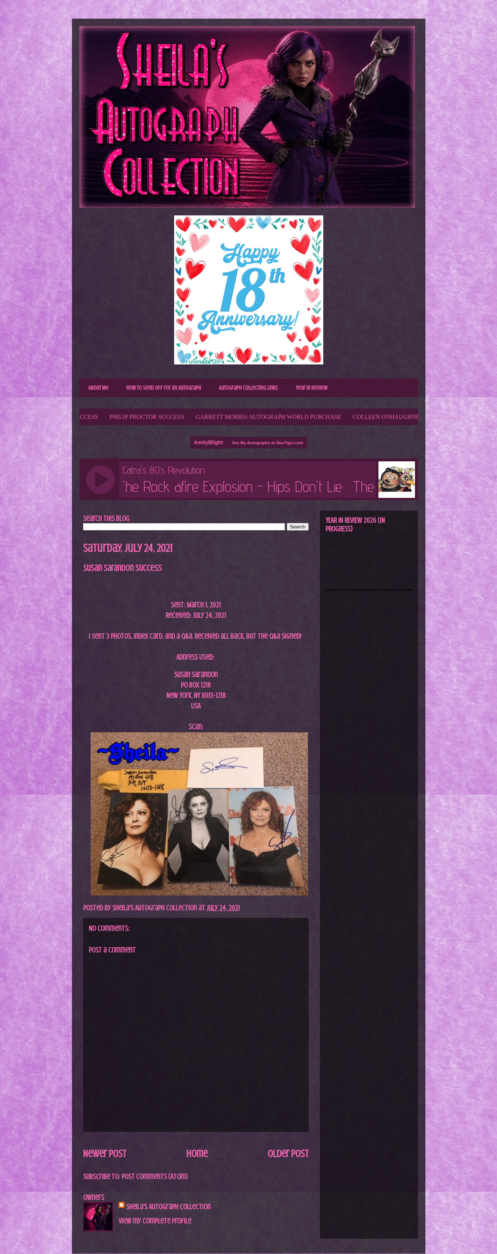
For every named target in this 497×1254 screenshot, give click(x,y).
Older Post (288, 1154)
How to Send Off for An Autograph (163, 388)
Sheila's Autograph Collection (168, 1207)
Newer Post (104, 1154)
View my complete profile (155, 1221)
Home (197, 1154)
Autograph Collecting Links (248, 388)
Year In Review (311, 388)
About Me (98, 388)
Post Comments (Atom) (155, 1176)
